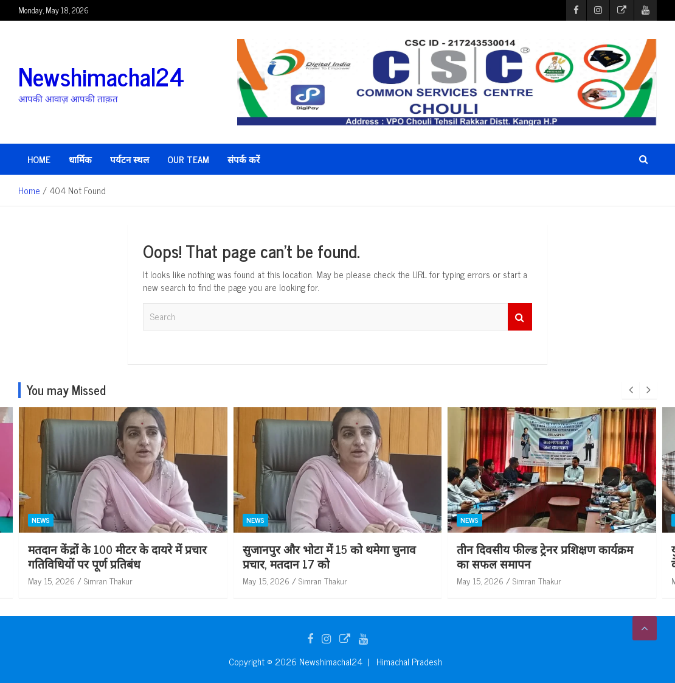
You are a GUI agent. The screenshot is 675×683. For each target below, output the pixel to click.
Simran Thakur (108, 580)
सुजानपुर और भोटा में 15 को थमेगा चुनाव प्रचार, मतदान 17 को (544, 556)
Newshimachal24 (101, 76)
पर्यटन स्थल (129, 159)
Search (520, 317)
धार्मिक (80, 159)
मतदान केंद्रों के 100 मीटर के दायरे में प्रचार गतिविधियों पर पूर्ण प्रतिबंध (332, 556)
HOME (38, 159)
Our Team (188, 159)
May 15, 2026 (51, 580)
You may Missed (66, 390)
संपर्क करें (243, 159)
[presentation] (630, 390)
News (41, 520)
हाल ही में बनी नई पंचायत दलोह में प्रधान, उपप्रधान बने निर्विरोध (114, 556)
